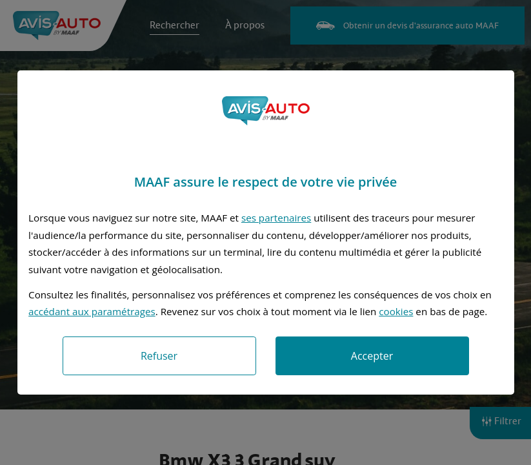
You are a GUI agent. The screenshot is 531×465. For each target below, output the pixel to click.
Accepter (372, 356)
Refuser (159, 356)
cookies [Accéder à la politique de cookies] (396, 311)
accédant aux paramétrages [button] (91, 311)
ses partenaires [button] (276, 217)
